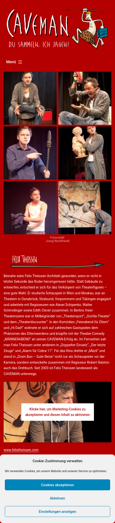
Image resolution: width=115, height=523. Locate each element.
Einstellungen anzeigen (57, 511)
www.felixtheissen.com (21, 450)
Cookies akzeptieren (57, 485)
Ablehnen (57, 498)
